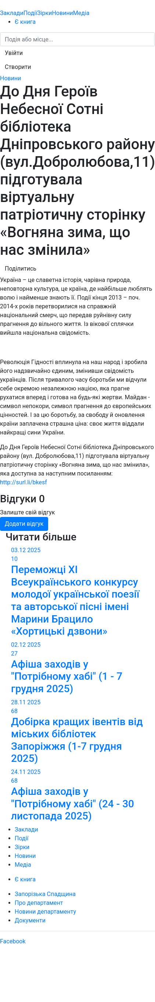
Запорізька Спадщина (45, 894)
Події (30, 13)
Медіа (81, 13)
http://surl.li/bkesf (23, 482)
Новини (62, 13)
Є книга (25, 21)
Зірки (44, 13)
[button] (14, 53)
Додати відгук (24, 523)
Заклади (12, 13)
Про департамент (39, 902)
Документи (30, 920)
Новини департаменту (45, 911)
